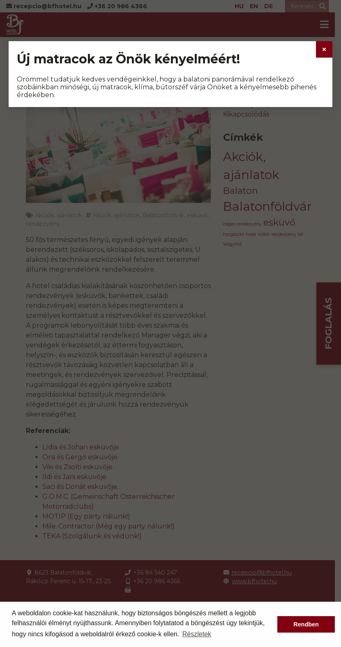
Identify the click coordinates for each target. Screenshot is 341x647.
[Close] (324, 49)
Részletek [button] (196, 634)
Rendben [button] (306, 624)
